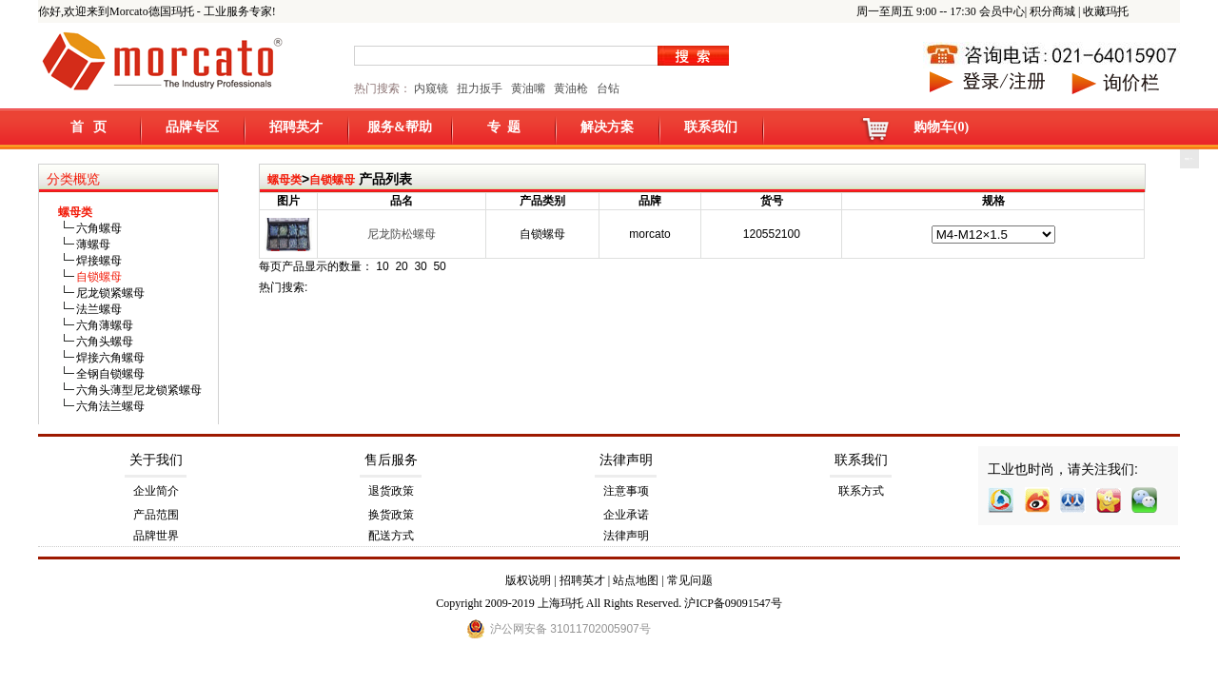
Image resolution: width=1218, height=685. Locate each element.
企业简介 (156, 491)
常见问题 (690, 580)
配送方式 (391, 535)
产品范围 (156, 514)
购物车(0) (941, 127)
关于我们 (156, 460)
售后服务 (391, 460)
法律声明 (626, 460)
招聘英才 (296, 127)
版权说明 (528, 580)
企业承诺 (626, 514)
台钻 (606, 88)
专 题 (504, 127)
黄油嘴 (528, 88)
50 (439, 266)
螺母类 (284, 179)
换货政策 (391, 514)
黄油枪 (571, 88)
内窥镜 (431, 88)
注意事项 (626, 491)
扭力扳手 (479, 88)
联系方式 (861, 491)
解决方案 (607, 127)
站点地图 (635, 580)
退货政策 (391, 491)
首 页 (89, 127)
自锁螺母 (332, 179)
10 (382, 266)
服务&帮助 (399, 127)
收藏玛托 (1106, 11)
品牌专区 (192, 127)
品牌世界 (156, 535)
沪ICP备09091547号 (733, 603)
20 (401, 266)
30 (420, 266)
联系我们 (710, 127)
